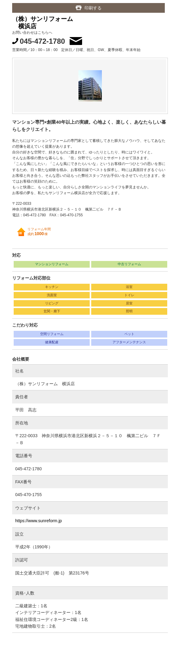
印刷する (93, 7)
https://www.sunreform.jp (38, 520)
